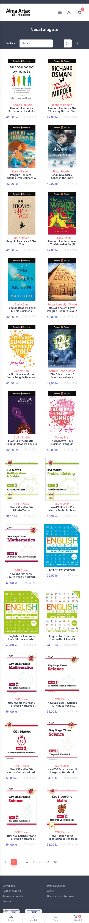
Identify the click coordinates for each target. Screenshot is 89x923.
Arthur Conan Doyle (62, 370)
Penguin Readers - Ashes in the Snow (62, 176)
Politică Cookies (56, 884)
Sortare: (10, 43)
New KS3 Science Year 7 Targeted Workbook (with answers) (21, 837)
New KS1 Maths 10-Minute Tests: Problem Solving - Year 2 (62, 510)
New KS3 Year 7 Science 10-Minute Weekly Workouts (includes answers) (62, 706)
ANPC (50, 890)
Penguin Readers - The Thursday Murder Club (62, 110)
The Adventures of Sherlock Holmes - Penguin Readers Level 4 (62, 377)
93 (47, 861)
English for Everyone (62, 569)
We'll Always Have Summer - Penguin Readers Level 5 (62, 443)
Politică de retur (12, 890)
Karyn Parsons (21, 171)
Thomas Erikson (21, 105)
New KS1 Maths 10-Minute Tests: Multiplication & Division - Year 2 (21, 511)
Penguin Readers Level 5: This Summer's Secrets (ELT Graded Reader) (21, 312)
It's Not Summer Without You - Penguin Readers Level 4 (22, 377)
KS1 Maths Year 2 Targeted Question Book (62, 836)
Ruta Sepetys (62, 171)
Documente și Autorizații (61, 895)
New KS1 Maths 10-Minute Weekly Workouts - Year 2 (22, 771)
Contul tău (9, 884)
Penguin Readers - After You (21, 243)
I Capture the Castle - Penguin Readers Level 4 (21, 442)
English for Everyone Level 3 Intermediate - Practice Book (21, 638)
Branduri (7, 900)
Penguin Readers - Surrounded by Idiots (21, 110)
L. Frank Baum (62, 238)
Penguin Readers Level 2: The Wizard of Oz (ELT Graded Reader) (62, 244)
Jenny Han (21, 370)
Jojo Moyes (21, 238)
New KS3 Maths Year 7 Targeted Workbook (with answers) (21, 705)
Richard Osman (62, 105)
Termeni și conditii (13, 895)
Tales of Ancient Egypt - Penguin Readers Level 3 (62, 309)
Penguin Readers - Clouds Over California (21, 176)
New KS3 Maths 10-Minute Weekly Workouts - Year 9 (22, 576)
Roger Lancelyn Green (62, 304)
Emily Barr (21, 304)
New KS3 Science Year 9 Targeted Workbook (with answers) (62, 771)
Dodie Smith (21, 437)
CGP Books (21, 503)
